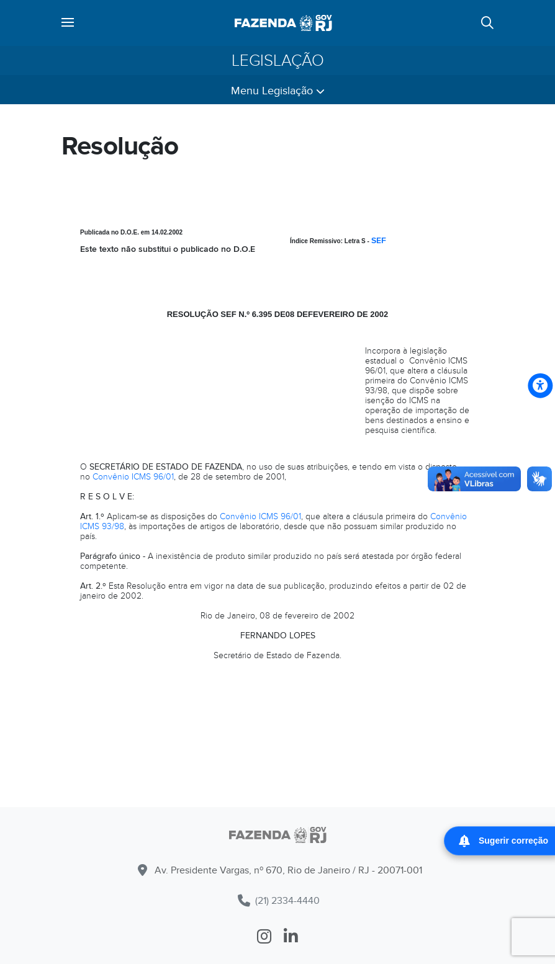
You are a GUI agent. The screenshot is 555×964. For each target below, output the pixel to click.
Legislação (278, 60)
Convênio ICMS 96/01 (133, 476)
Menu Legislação (278, 90)
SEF (378, 240)
